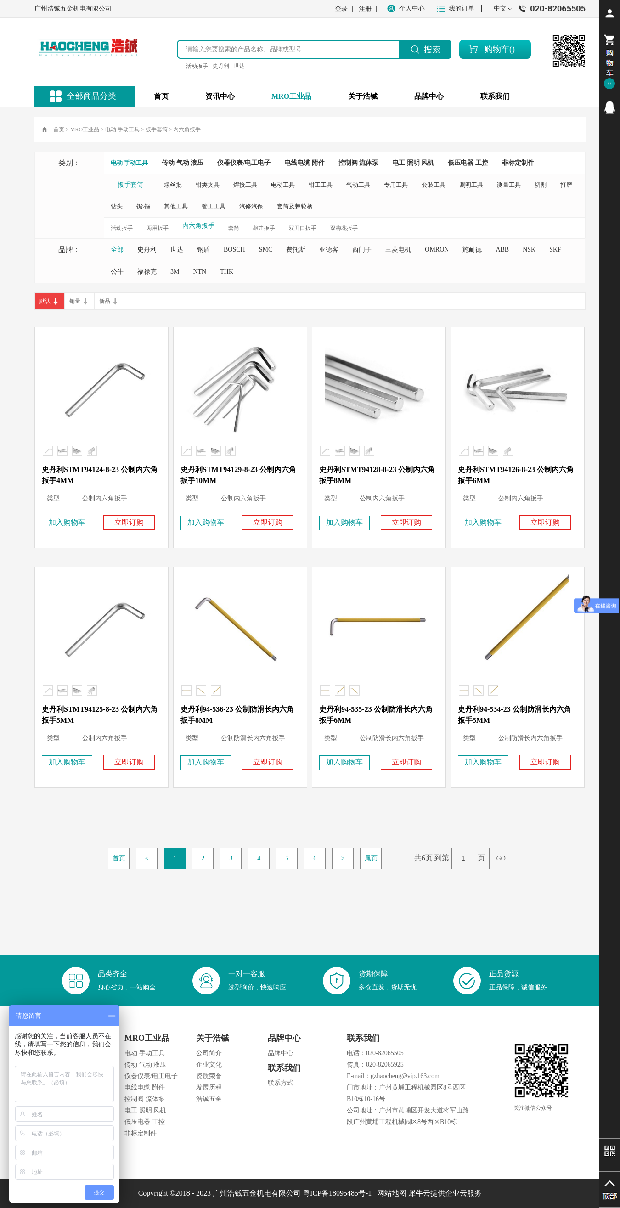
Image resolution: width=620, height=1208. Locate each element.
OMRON (437, 249)
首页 (161, 96)
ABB (502, 249)
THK (226, 271)
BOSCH (234, 249)
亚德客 (328, 249)
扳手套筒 (157, 129)
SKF (555, 249)
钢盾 (203, 249)
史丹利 (221, 66)
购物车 (497, 49)
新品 (104, 301)
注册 (365, 9)
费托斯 (295, 249)
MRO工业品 (84, 129)
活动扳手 (197, 66)
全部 (117, 249)
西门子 (362, 249)
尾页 (371, 858)
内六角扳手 (187, 129)
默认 (45, 301)
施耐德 (472, 249)
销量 (74, 301)
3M (174, 271)
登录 (341, 9)
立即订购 (129, 522)
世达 (239, 66)
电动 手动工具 (122, 129)
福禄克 (147, 271)
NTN (199, 271)
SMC (266, 249)
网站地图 (389, 1193)
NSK (529, 249)
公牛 (117, 271)
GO (501, 858)
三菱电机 (398, 249)
